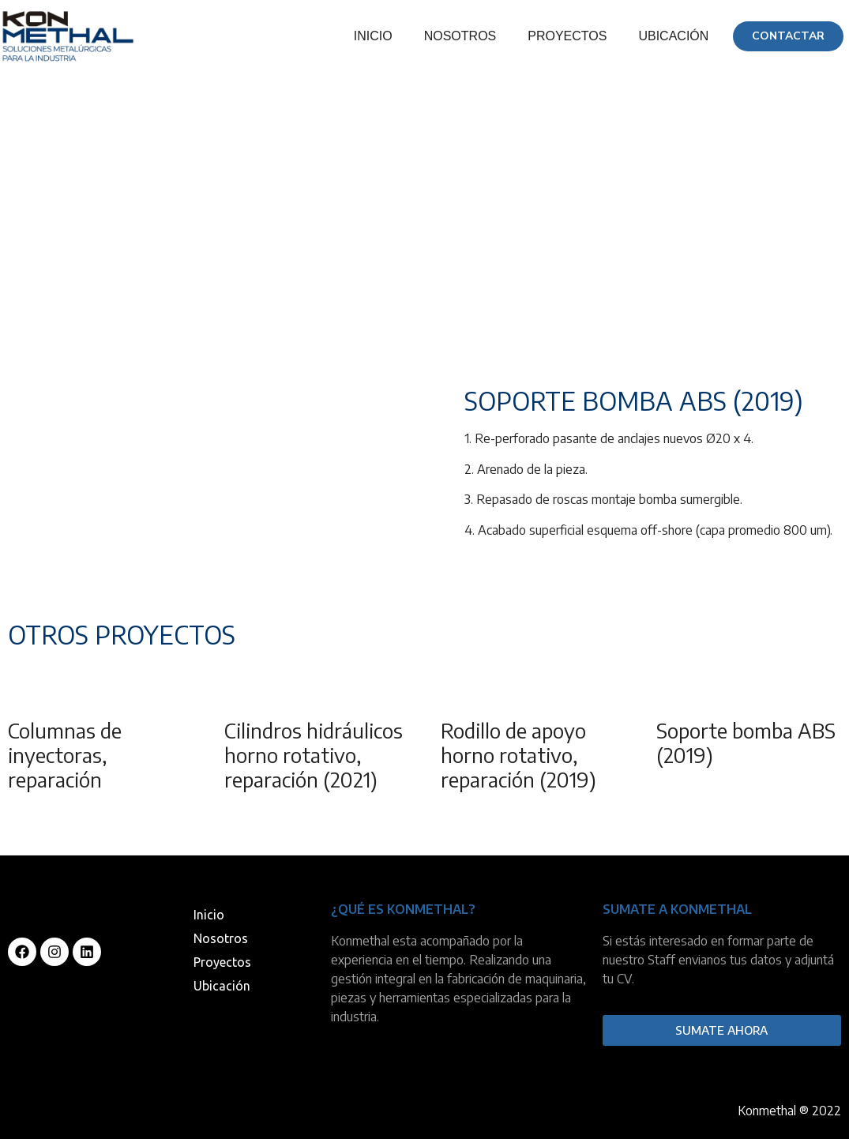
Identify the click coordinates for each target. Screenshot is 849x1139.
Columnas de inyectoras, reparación (65, 754)
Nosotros (460, 36)
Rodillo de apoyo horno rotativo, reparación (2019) (518, 754)
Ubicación (673, 36)
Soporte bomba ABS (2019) (746, 742)
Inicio (373, 36)
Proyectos (567, 36)
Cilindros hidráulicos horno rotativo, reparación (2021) (313, 754)
